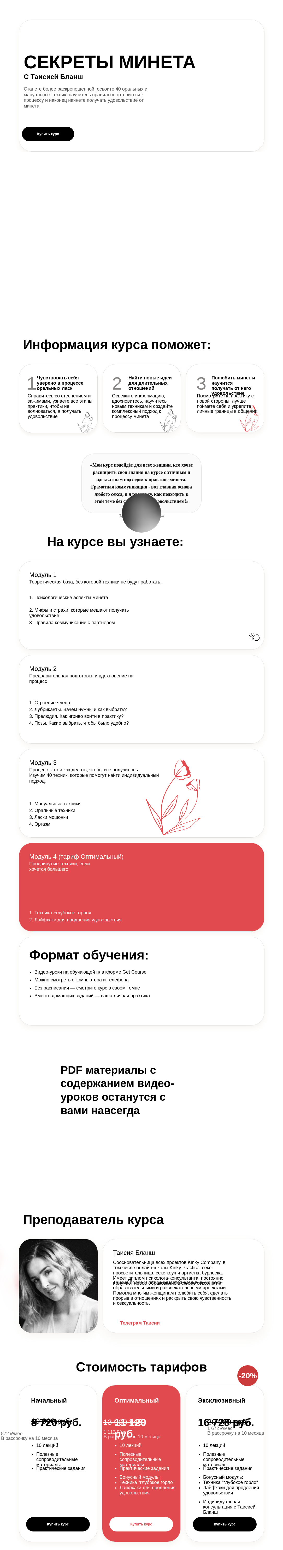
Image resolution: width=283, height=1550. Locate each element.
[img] (116, 1323)
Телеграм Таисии (140, 1323)
